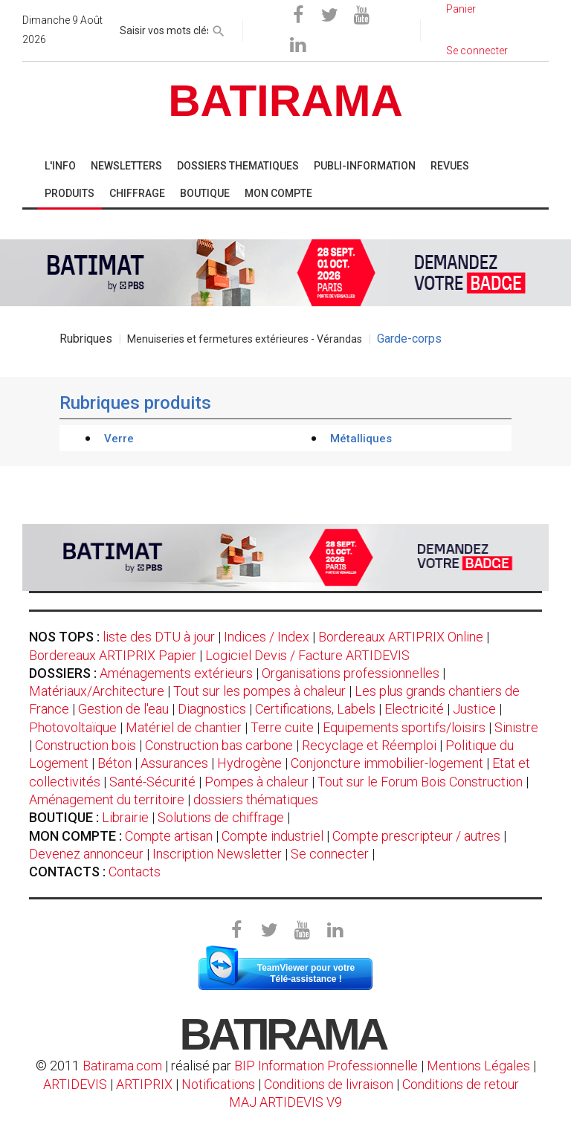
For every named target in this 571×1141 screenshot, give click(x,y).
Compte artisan (169, 836)
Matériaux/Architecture (96, 691)
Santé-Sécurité (152, 781)
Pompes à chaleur (256, 781)
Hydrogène (249, 763)
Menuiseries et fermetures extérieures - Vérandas (244, 339)
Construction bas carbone (219, 745)
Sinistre (516, 727)
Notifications (219, 1084)
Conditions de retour (460, 1084)
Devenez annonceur (86, 854)
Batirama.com (122, 1065)
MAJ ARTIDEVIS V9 (285, 1102)
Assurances (174, 763)
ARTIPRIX (144, 1084)
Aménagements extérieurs (176, 673)
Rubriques (85, 339)
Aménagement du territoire (106, 799)
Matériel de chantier (184, 727)
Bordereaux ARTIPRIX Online (400, 636)
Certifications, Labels (315, 709)
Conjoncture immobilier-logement (387, 763)
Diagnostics (212, 709)
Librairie (125, 817)
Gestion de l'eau (123, 709)
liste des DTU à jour (159, 636)
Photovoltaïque (73, 727)
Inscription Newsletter (217, 854)
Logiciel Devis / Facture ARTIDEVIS (307, 655)
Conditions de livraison (328, 1084)
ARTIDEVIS (75, 1084)
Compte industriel (272, 836)
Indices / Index (266, 636)
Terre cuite (282, 727)
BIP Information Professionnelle (326, 1065)
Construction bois (85, 745)
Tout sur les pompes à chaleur (259, 691)
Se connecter (330, 854)
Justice (474, 709)
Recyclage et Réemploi (369, 745)
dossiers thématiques (255, 799)
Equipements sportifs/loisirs (404, 727)
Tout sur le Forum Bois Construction (420, 781)
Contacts (135, 871)
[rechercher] (218, 28)
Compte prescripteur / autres (416, 836)
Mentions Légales (478, 1065)
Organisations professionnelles (350, 673)
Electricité (414, 709)
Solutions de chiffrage (221, 817)
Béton (114, 763)
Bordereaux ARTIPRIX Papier (112, 655)
